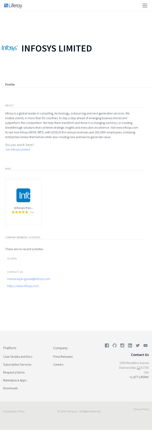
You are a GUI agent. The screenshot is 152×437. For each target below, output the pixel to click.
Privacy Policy (141, 409)
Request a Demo (14, 372)
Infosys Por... (23, 208)
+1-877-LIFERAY (139, 377)
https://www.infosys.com (23, 286)
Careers (58, 364)
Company (60, 348)
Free (32, 212)
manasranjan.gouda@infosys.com (28, 279)
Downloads (10, 388)
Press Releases (63, 356)
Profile (10, 84)
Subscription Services (17, 364)
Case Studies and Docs (17, 356)
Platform (9, 348)
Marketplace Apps (14, 380)
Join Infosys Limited (17, 149)
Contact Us (140, 354)
